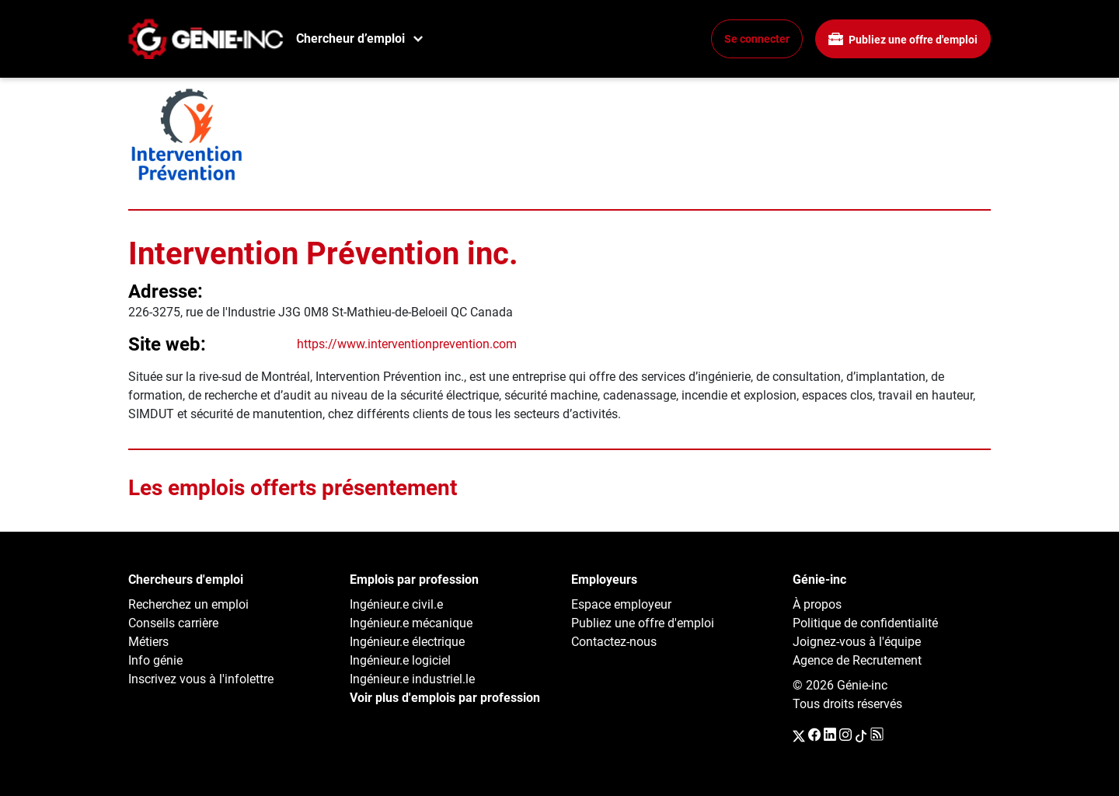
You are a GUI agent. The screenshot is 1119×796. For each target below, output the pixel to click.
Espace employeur (621, 604)
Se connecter (757, 39)
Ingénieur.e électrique (407, 641)
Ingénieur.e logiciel (400, 660)
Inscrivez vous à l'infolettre (201, 679)
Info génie (155, 660)
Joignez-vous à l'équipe (857, 641)
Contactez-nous (614, 641)
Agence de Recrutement (857, 660)
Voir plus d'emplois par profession (445, 697)
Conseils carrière (173, 623)
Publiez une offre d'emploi (903, 39)
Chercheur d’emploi (350, 38)
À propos (817, 604)
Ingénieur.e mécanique (411, 623)
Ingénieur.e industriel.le (412, 679)
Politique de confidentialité (865, 623)
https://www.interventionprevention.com (407, 344)
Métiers (148, 641)
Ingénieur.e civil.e (396, 604)
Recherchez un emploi (188, 604)
